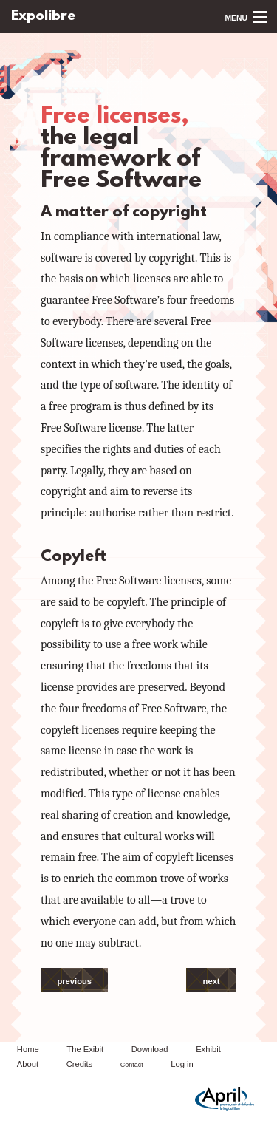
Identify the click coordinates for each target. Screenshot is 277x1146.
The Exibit (84, 1049)
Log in (182, 1064)
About (27, 1064)
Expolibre (43, 16)
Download (149, 1049)
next (211, 981)
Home (28, 1049)
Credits (79, 1064)
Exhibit (208, 1049)
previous (74, 981)
